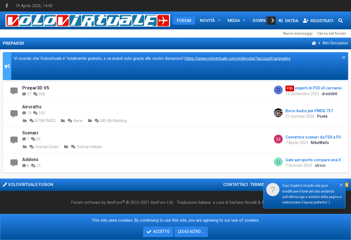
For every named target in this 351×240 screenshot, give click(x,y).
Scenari (30, 132)
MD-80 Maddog (110, 120)
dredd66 (329, 94)
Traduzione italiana (194, 202)
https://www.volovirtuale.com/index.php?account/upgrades (237, 58)
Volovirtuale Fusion (28, 184)
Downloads (265, 20)
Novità (207, 20)
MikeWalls (320, 142)
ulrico (320, 165)
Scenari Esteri (43, 147)
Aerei (75, 120)
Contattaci (235, 184)
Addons (30, 159)
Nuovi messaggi (298, 33)
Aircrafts (31, 106)
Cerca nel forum (331, 33)
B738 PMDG (42, 120)
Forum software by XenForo (122, 202)
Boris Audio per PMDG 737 (309, 111)
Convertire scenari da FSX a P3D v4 (316, 137)
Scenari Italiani (86, 147)
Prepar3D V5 (35, 88)
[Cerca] (341, 20)
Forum (184, 20)
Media (234, 20)
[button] (219, 20)
